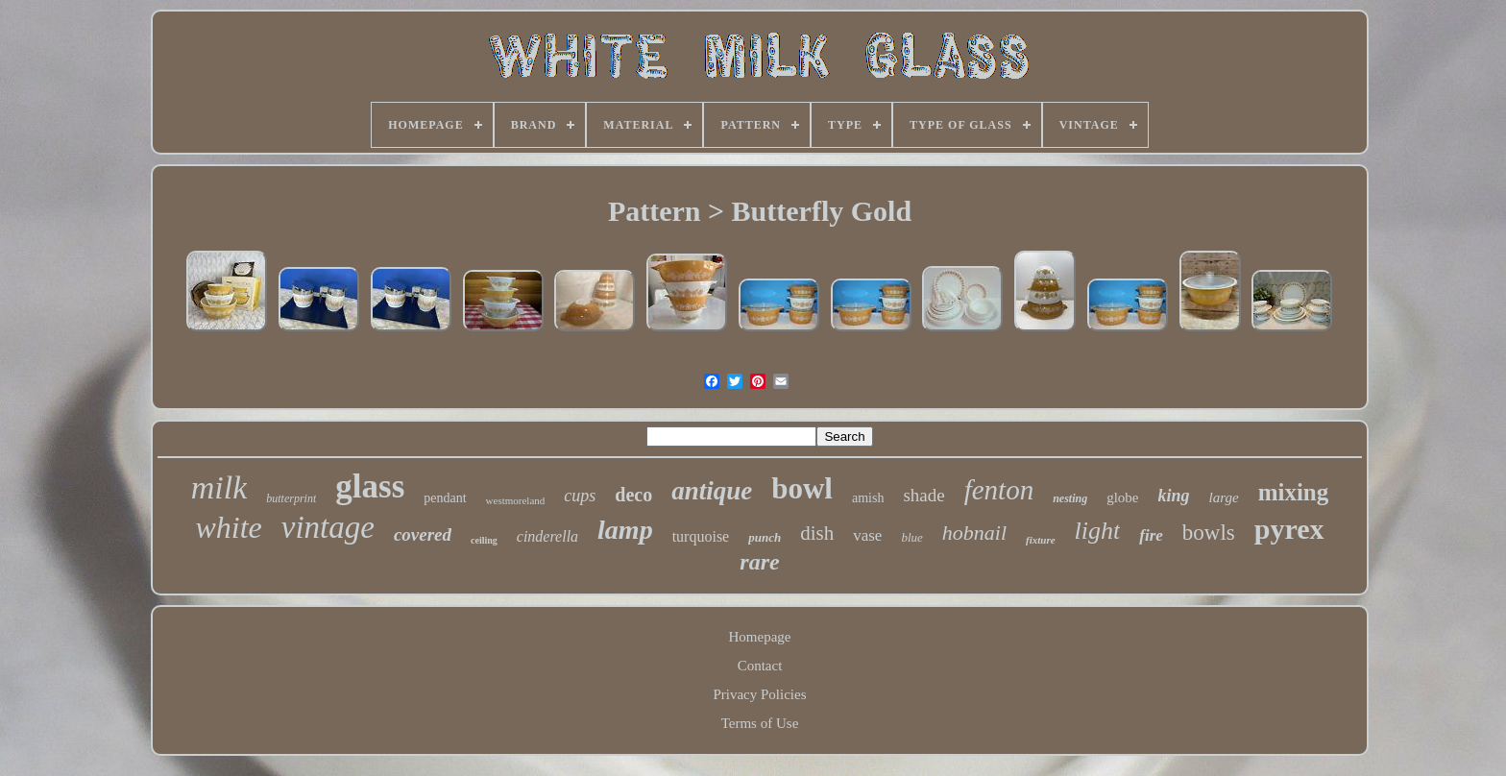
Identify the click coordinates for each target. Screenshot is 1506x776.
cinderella (547, 536)
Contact (760, 665)
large (1224, 497)
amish (868, 498)
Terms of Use (760, 723)
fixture (1041, 540)
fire (1151, 535)
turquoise (701, 536)
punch (764, 537)
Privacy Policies (759, 694)
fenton (999, 489)
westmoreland (516, 500)
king (1174, 495)
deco (633, 494)
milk (219, 487)
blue (911, 537)
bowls (1208, 533)
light (1098, 531)
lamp (625, 530)
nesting (1070, 498)
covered (422, 534)
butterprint (291, 498)
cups (579, 495)
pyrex (1289, 529)
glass (369, 486)
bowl (802, 488)
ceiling (484, 540)
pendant (445, 498)
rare (759, 561)
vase (867, 535)
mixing (1293, 492)
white (228, 527)
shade (923, 495)
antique (711, 490)
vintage (328, 527)
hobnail (974, 533)
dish (817, 533)
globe (1122, 497)
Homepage (760, 636)
